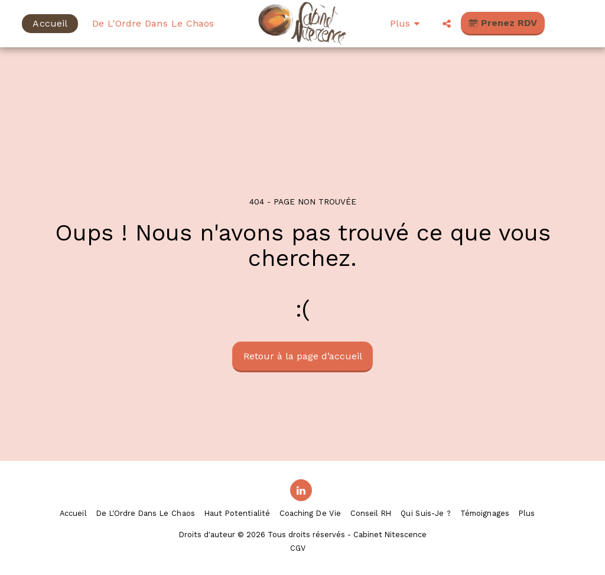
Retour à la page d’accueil (302, 356)
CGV (297, 548)
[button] (447, 23)
